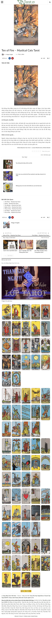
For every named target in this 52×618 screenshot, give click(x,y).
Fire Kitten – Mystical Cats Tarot (40, 235)
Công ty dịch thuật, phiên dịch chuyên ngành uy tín (21, 597)
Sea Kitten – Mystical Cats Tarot (12, 210)
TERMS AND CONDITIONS (31, 616)
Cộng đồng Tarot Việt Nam (9, 595)
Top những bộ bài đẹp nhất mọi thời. (24, 163)
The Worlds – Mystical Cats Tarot (13, 205)
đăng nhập (8, 263)
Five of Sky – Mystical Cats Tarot (13, 212)
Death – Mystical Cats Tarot (11, 203)
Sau (5, 255)
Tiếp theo (10, 255)
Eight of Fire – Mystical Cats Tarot (13, 207)
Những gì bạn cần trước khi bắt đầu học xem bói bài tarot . (29, 185)
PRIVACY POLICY (19, 616)
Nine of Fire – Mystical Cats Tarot (12, 235)
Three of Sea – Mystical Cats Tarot (13, 208)
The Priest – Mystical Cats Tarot (12, 201)
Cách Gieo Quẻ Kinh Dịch (10, 250)
